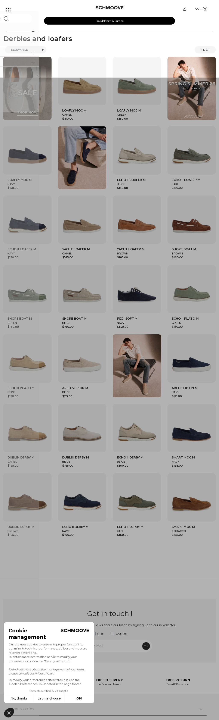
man (100, 633)
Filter (205, 49)
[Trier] (25, 49)
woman (121, 633)
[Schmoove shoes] (110, 7)
